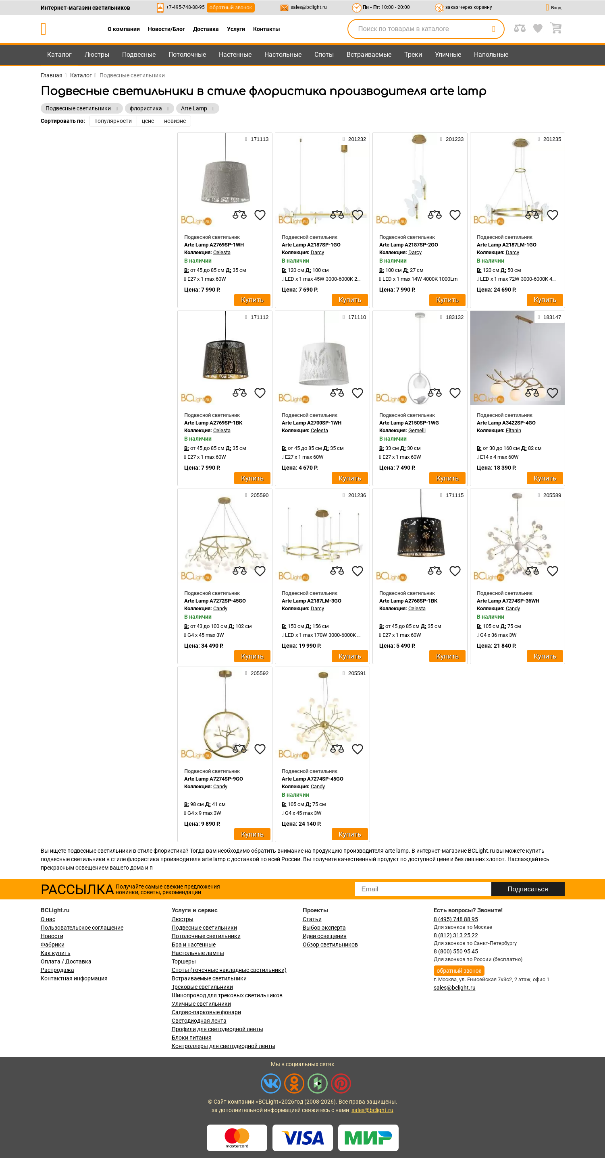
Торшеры (184, 961)
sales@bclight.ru (309, 7)
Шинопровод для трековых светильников (227, 995)
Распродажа (57, 970)
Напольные (491, 54)
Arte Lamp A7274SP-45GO (312, 779)
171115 (452, 495)
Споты (324, 54)
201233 (452, 139)
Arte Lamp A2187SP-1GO (311, 245)
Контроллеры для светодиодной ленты (223, 1046)
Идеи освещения (325, 936)
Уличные (448, 54)
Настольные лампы (198, 953)
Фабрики (52, 944)
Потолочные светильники (206, 936)
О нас (48, 919)
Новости (52, 936)
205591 (354, 673)
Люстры (97, 54)
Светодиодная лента (199, 1020)
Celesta (222, 252)
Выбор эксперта (324, 927)
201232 (354, 139)
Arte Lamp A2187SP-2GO (408, 245)
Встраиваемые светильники (209, 978)
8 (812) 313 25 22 (456, 935)
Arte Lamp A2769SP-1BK (213, 423)
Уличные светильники (201, 1004)
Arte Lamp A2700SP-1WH (311, 423)
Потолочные (187, 54)
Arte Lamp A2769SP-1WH (214, 245)
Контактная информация (74, 978)
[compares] (240, 215)
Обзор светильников (330, 944)
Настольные (282, 54)
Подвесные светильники (204, 927)
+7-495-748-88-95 (185, 7)
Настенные (235, 54)
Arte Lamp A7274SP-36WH (508, 601)
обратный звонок (231, 7)
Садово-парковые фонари (206, 1012)
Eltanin (513, 430)
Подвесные (139, 54)
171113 (256, 139)
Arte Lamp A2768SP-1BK (408, 601)
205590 (256, 495)
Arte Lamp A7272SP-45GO (215, 601)
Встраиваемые (369, 54)
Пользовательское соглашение (82, 927)
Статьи (312, 919)
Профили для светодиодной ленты (217, 1029)
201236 (354, 495)
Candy (220, 608)
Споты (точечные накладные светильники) (229, 970)
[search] (494, 29)
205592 (256, 673)
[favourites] (260, 215)
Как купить (56, 953)
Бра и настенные (194, 944)
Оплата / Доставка (66, 961)
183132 (452, 317)
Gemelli (417, 430)
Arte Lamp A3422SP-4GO (506, 423)
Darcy (317, 252)
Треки (413, 54)
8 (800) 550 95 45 (456, 951)
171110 (354, 317)
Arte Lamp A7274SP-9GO (213, 779)
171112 (256, 317)
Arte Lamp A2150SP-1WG (409, 423)
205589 (549, 495)
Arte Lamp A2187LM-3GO (311, 601)
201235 (549, 139)
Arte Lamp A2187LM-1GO (506, 245)
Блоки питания (192, 1037)
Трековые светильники (202, 987)
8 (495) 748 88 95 (456, 919)
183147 (549, 317)
